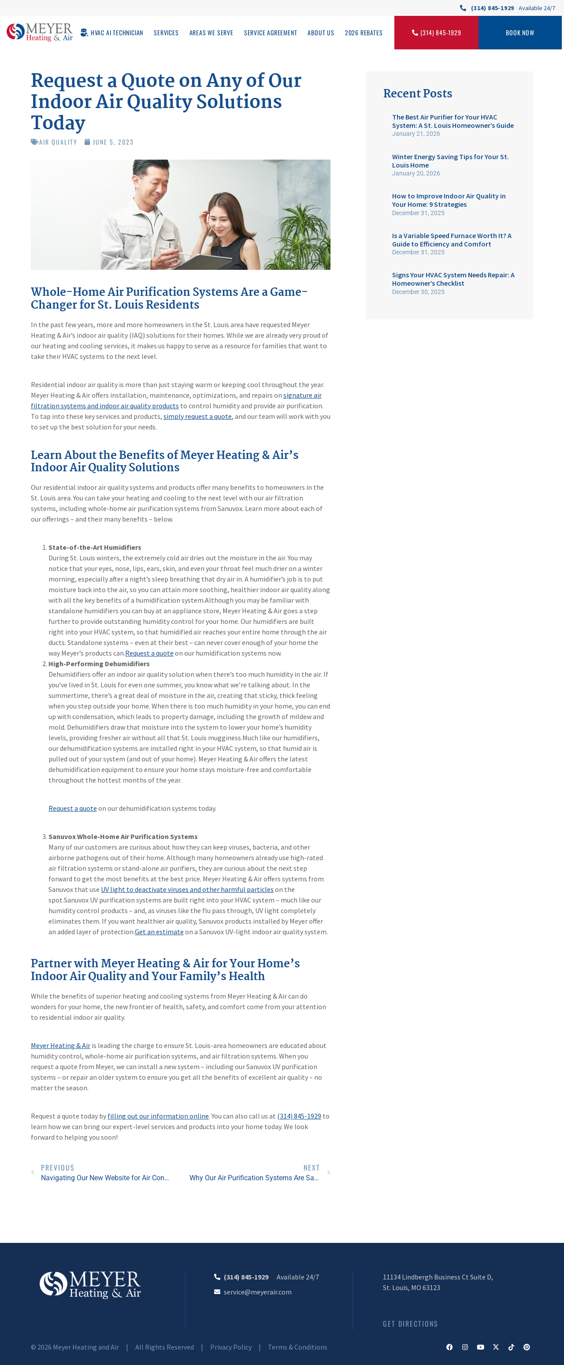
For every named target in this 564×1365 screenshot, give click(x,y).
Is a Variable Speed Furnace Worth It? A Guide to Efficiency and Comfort (452, 239)
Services (166, 32)
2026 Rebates (364, 32)
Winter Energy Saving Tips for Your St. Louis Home (450, 160)
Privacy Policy (231, 1347)
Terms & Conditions (297, 1347)
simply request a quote (197, 416)
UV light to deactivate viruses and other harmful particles (187, 889)
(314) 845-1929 (299, 1115)
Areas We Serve (211, 32)
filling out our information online (158, 1115)
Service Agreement (270, 32)
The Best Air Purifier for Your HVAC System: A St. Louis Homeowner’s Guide (453, 121)
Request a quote (149, 653)
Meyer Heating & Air (60, 1045)
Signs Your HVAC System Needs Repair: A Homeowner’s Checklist (453, 278)
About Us (321, 32)
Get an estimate (159, 931)
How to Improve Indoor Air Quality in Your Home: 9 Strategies (449, 200)
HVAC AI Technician (117, 32)
